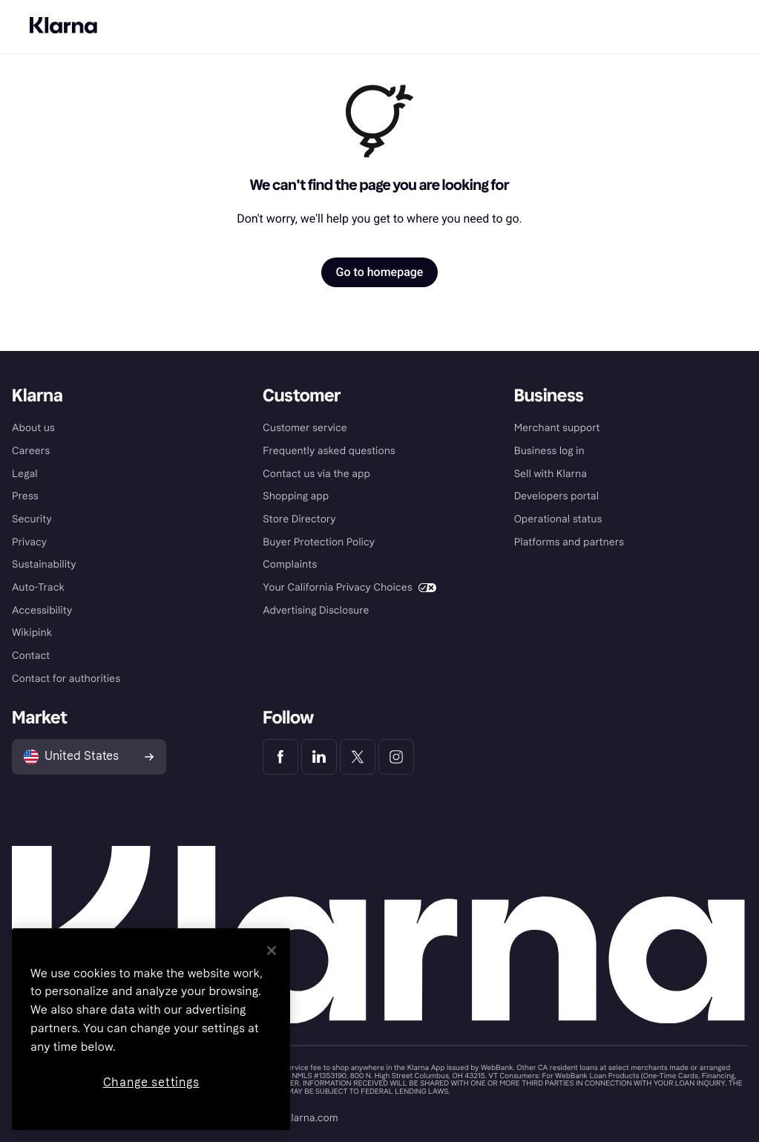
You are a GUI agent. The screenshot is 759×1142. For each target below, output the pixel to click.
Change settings (151, 1082)
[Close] (271, 950)
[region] (151, 1029)
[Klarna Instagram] (396, 757)
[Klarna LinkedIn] (319, 757)
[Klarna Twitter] (357, 757)
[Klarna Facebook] (280, 757)
